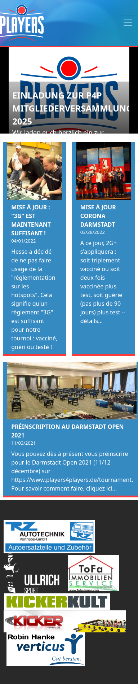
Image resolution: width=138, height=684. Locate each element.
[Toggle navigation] (128, 23)
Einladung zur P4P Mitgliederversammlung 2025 (72, 108)
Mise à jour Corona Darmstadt (98, 215)
